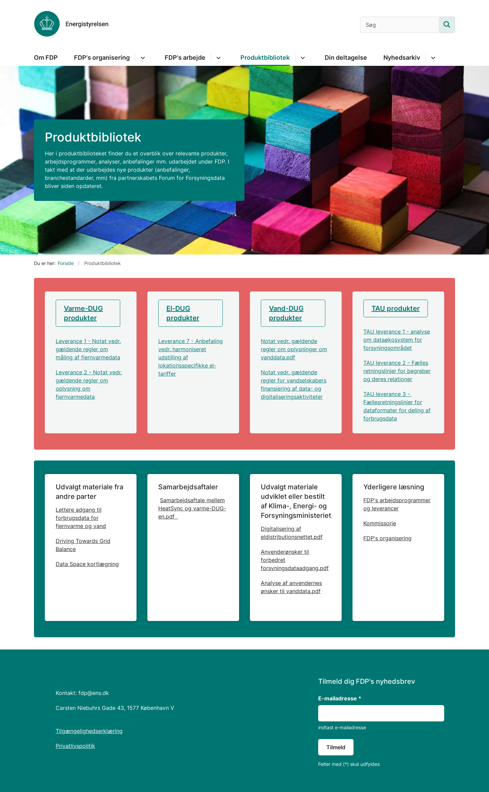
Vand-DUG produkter (286, 313)
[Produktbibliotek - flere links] (301, 58)
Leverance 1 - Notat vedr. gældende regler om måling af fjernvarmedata (88, 349)
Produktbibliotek (265, 57)
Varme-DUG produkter (83, 313)
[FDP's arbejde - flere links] (217, 58)
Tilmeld (335, 747)
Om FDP (46, 57)
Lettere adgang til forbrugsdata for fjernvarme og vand (81, 517)
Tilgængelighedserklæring (89, 731)
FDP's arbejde (185, 57)
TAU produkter (396, 308)
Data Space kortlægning (87, 564)
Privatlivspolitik (75, 745)
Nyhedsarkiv (401, 57)
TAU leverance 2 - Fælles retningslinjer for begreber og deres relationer (397, 370)
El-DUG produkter (182, 313)
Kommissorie (379, 523)
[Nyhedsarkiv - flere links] (432, 58)
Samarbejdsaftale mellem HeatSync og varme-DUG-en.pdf (192, 508)
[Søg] (407, 25)
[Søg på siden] (447, 25)
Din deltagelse (346, 57)
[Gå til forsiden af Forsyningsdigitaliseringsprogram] (71, 25)
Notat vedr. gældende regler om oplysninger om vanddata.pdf (294, 349)
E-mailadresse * (339, 698)
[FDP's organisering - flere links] (141, 58)
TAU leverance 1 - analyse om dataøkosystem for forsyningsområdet (396, 339)
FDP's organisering (102, 57)
